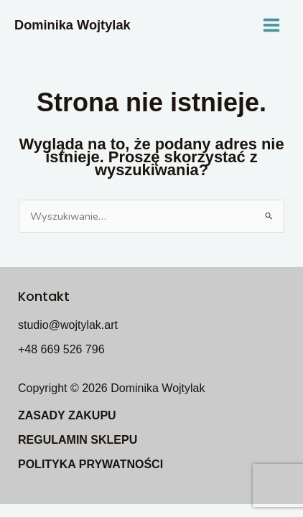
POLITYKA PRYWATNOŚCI (90, 464)
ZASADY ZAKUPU (67, 415)
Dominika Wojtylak (72, 24)
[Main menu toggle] (271, 25)
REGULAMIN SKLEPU (77, 440)
